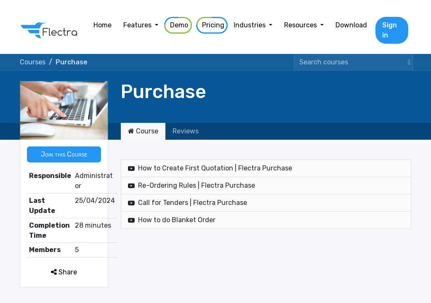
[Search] (407, 62)
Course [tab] (143, 131)
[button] (64, 154)
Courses (32, 62)
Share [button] (64, 272)
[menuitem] (102, 25)
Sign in (389, 30)
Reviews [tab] (186, 131)
